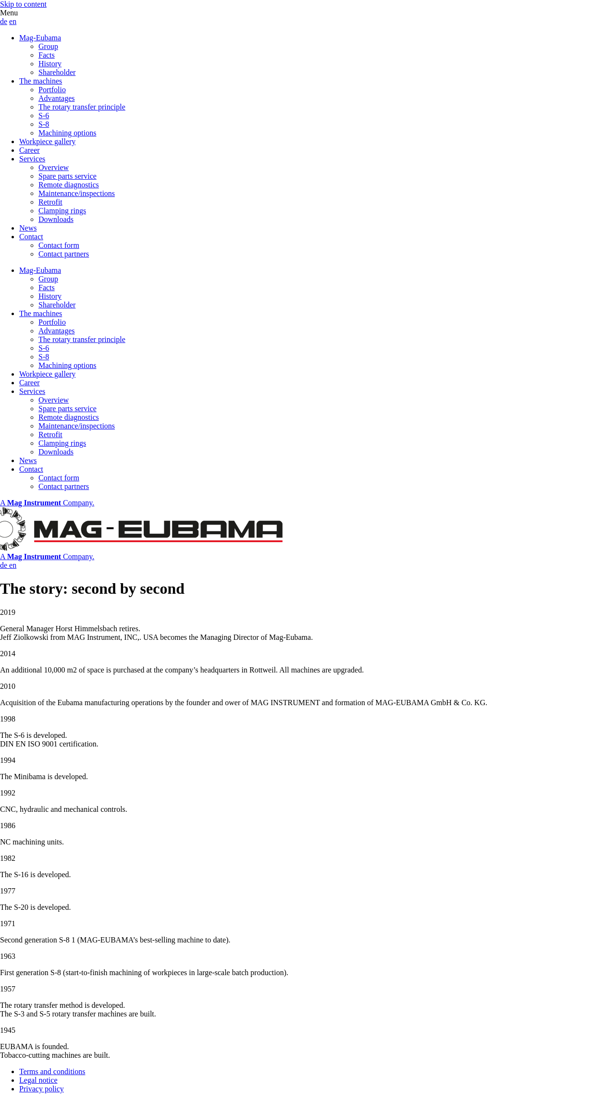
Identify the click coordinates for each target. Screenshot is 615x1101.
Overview (53, 167)
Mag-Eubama (40, 38)
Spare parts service (67, 176)
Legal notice (38, 1080)
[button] (307, 13)
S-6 (43, 115)
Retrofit (50, 202)
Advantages (56, 98)
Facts (46, 55)
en (12, 21)
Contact (31, 236)
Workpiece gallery (47, 141)
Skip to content (23, 4)
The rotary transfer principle (81, 107)
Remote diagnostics (68, 185)
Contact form (58, 245)
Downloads (56, 219)
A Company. (47, 503)
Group (48, 46)
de (3, 21)
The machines (40, 81)
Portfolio (52, 90)
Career (29, 150)
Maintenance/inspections (76, 193)
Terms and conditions (52, 1071)
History (50, 64)
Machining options (67, 133)
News (28, 228)
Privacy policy (41, 1089)
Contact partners (63, 254)
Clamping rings (62, 211)
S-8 (43, 124)
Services (32, 159)
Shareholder (56, 72)
